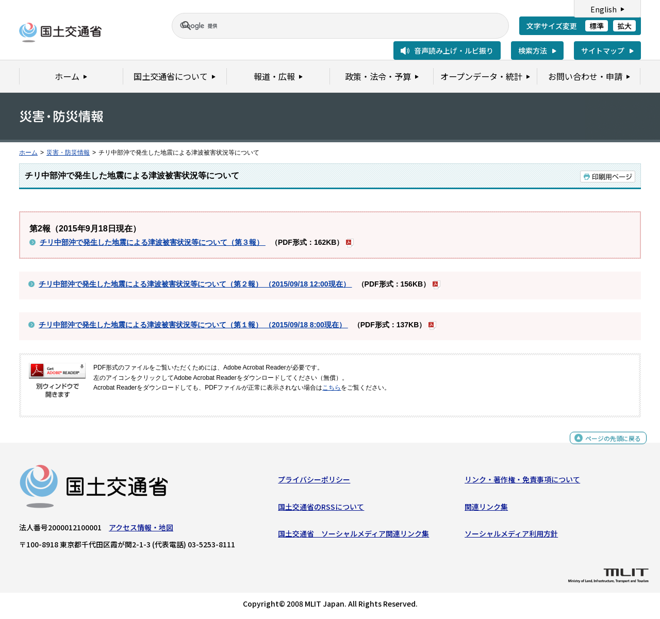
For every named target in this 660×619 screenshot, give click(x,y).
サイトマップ (602, 50)
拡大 (624, 26)
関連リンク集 (486, 509)
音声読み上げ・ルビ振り (453, 50)
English (603, 9)
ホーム (28, 152)
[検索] (328, 26)
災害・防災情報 (68, 152)
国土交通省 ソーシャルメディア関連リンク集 (353, 536)
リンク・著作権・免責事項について (522, 482)
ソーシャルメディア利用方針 (511, 536)
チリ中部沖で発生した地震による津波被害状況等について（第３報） (153, 242)
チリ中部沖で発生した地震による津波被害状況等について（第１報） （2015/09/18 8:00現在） (193, 325)
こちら (331, 387)
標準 (596, 26)
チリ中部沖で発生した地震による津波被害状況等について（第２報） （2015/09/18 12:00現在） (195, 284)
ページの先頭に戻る (609, 445)
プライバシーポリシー (314, 482)
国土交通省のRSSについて (321, 509)
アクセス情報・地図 (141, 530)
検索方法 (532, 50)
